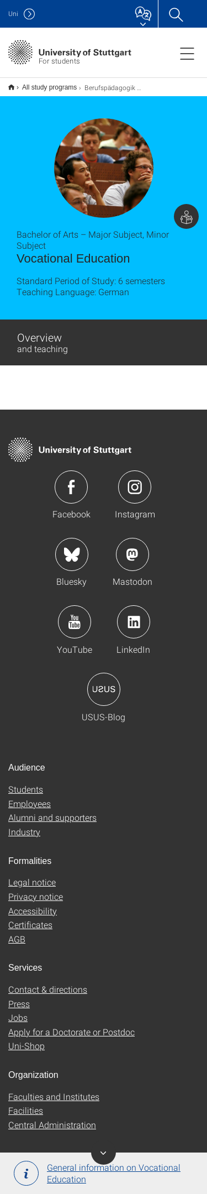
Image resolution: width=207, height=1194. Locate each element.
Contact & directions (47, 982)
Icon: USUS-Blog (103, 682)
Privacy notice (35, 889)
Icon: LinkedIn (133, 614)
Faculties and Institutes (53, 1089)
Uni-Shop (26, 1038)
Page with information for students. (186, 209)
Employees (29, 796)
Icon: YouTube (74, 614)
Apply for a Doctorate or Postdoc (71, 1024)
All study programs (43, 83)
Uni (13, 13)
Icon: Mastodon (132, 547)
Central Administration (52, 1117)
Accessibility (32, 903)
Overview (42, 335)
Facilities (25, 1103)
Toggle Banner (103, 1152)
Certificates (30, 917)
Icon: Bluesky (71, 547)
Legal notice (32, 875)
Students (25, 782)
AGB (16, 932)
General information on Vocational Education (97, 1173)
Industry (24, 824)
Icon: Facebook (71, 479)
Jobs (18, 1010)
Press (19, 996)
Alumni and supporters (52, 810)
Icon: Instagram (134, 479)
